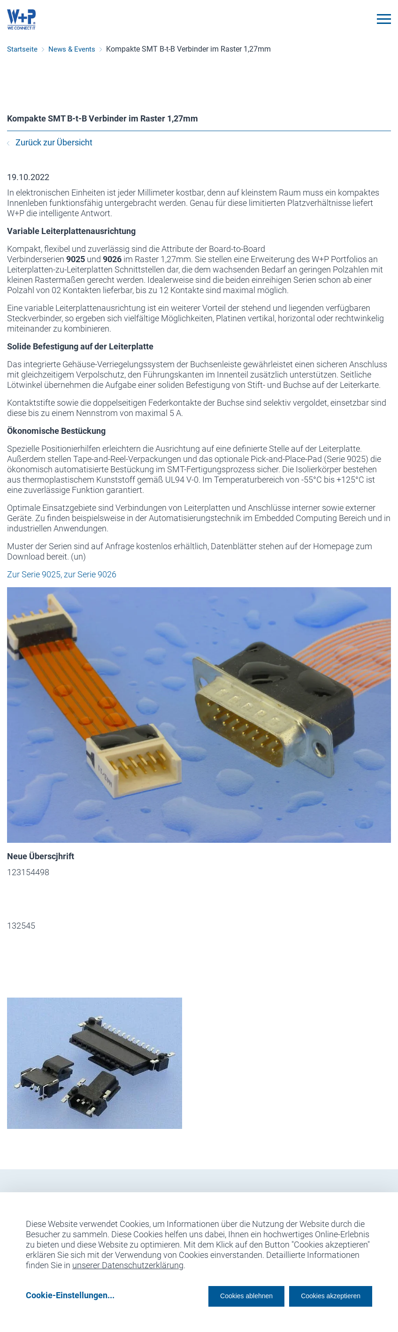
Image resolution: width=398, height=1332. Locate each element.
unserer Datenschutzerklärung (128, 1262)
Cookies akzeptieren (322, 1295)
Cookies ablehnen (217, 1295)
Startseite (22, 49)
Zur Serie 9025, (34, 574)
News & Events (71, 49)
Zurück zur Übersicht (49, 142)
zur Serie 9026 (90, 574)
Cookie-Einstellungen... (70, 1295)
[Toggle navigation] (384, 19)
